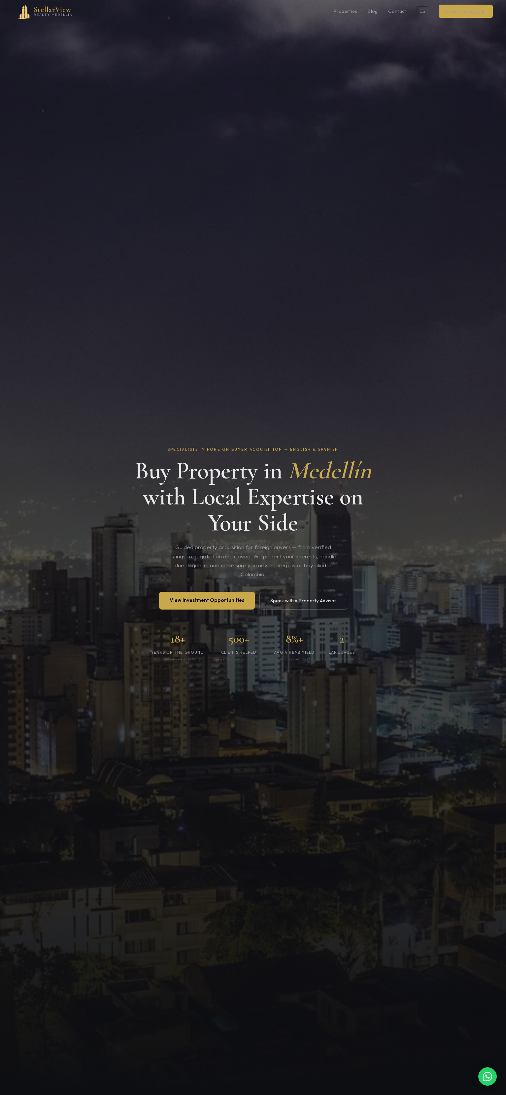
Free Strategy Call (466, 11)
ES (422, 11)
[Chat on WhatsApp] (487, 1076)
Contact (397, 11)
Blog (373, 11)
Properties (345, 11)
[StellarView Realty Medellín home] (43, 11)
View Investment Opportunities (207, 600)
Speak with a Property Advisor (303, 600)
